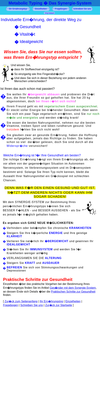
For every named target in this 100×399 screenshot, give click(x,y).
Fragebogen (10, 305)
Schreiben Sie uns (31, 305)
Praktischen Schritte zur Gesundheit (73, 291)
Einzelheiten (73, 301)
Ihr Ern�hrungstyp (51, 301)
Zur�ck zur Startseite (58, 305)
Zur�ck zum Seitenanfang (21, 301)
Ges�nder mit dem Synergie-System (73, 287)
